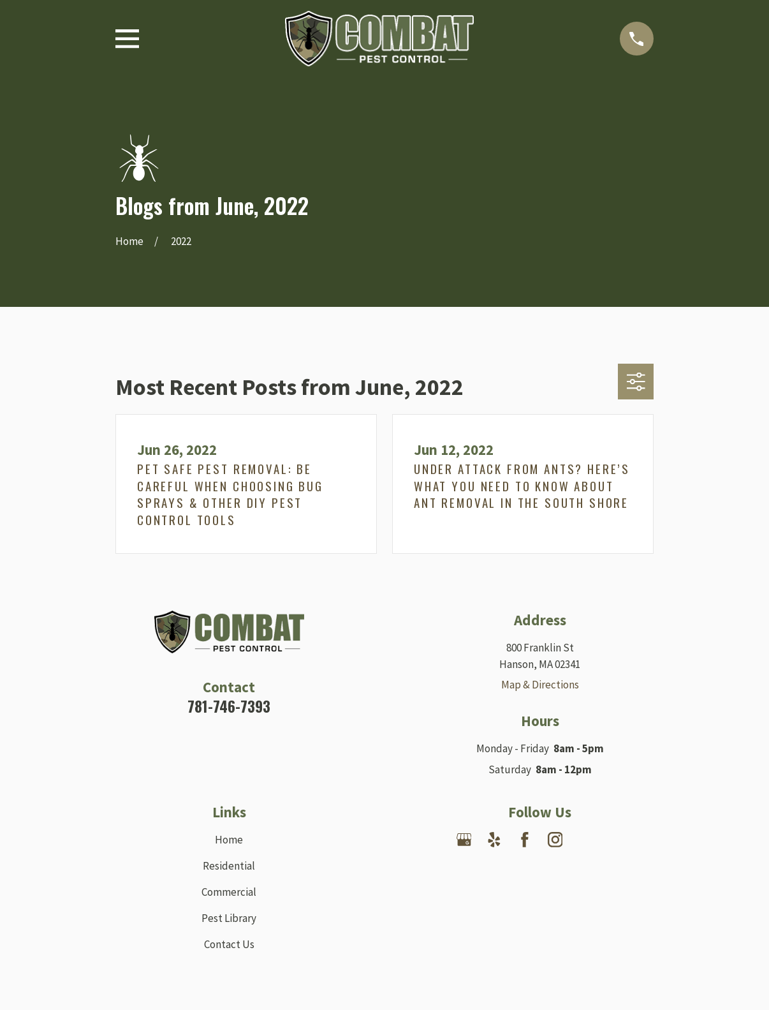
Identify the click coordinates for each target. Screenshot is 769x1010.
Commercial (228, 892)
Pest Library (228, 918)
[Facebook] (524, 839)
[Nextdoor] (585, 839)
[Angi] (616, 839)
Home (229, 840)
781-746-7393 (228, 706)
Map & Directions (540, 685)
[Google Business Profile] (464, 839)
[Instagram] (555, 839)
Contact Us (229, 944)
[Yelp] (494, 839)
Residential (229, 866)
